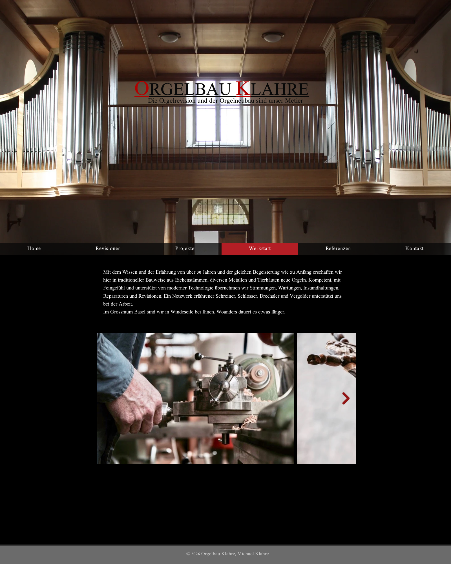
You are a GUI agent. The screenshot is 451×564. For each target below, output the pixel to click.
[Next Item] (346, 398)
